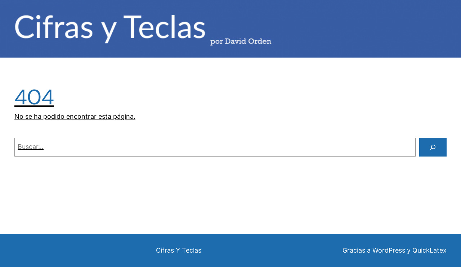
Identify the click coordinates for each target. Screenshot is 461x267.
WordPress (388, 250)
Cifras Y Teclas (178, 250)
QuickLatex (429, 250)
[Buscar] (433, 147)
